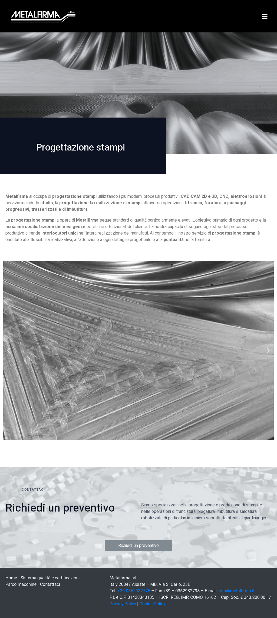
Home (11, 577)
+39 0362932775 (133, 590)
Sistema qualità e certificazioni (50, 577)
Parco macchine (21, 584)
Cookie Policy (152, 603)
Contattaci (50, 584)
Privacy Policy (123, 603)
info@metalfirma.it (237, 590)
